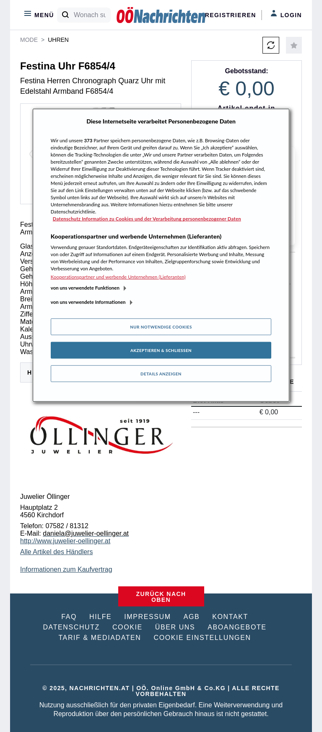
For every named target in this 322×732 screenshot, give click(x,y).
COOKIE (127, 627)
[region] (161, 255)
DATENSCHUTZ (71, 627)
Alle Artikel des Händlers (56, 551)
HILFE (100, 616)
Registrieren (230, 15)
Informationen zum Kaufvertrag (66, 569)
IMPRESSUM (147, 616)
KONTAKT (230, 616)
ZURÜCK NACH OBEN (161, 597)
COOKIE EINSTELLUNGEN (202, 637)
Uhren (58, 39)
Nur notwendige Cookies (161, 326)
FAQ (69, 616)
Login (286, 14)
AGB (192, 616)
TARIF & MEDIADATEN (99, 637)
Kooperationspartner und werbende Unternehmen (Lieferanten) (118, 277)
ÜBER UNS (175, 627)
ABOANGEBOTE (237, 627)
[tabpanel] (100, 469)
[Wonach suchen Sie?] (92, 15)
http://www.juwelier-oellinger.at (65, 541)
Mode (29, 39)
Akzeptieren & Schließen (161, 350)
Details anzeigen (161, 373)
